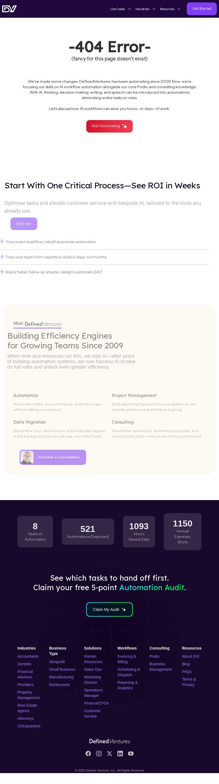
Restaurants (59, 684)
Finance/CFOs (96, 703)
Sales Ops (93, 669)
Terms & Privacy (189, 682)
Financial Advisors (25, 674)
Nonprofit (57, 662)
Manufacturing (61, 677)
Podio (154, 656)
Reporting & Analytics (127, 685)
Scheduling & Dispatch (128, 672)
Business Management (161, 667)
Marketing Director (92, 680)
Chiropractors (28, 726)
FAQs (186, 671)
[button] (120, 9)
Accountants (28, 656)
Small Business (62, 669)
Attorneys (25, 718)
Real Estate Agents (27, 708)
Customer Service (92, 713)
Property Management (28, 695)
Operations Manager (93, 693)
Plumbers (25, 684)
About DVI (190, 656)
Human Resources (93, 659)
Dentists (24, 664)
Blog (186, 664)
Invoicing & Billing (126, 659)
